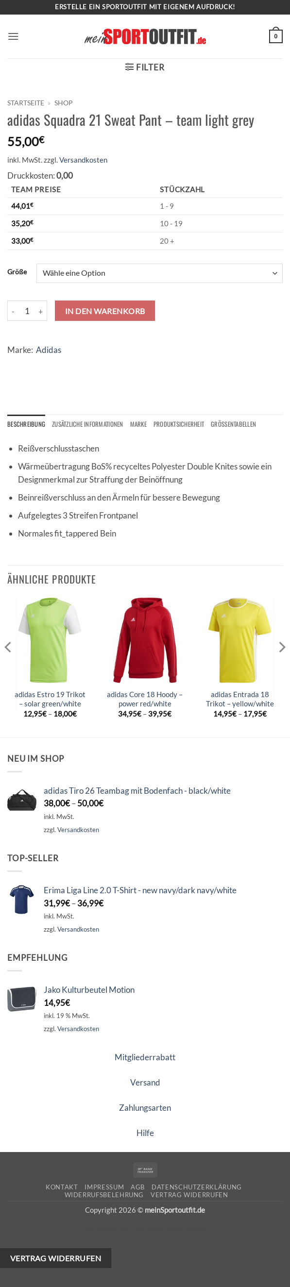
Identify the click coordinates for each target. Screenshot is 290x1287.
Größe (17, 271)
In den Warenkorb (105, 311)
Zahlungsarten (145, 1108)
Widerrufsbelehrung (104, 1195)
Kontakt (62, 1187)
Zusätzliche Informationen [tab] (89, 424)
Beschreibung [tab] (26, 424)
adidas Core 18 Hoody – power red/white (145, 699)
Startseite (25, 103)
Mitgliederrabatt (145, 1058)
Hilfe (145, 1133)
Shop (63, 103)
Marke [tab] (143, 424)
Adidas (48, 350)
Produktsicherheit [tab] (185, 424)
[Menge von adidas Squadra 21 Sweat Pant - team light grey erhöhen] (41, 311)
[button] (13, 36)
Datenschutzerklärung (197, 1187)
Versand (145, 1083)
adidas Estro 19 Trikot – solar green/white (50, 699)
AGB (138, 1187)
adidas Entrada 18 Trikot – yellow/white (240, 699)
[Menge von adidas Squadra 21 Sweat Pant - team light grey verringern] (13, 311)
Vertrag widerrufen (189, 1195)
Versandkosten (83, 159)
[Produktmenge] (27, 311)
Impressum (104, 1187)
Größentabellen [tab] (242, 424)
